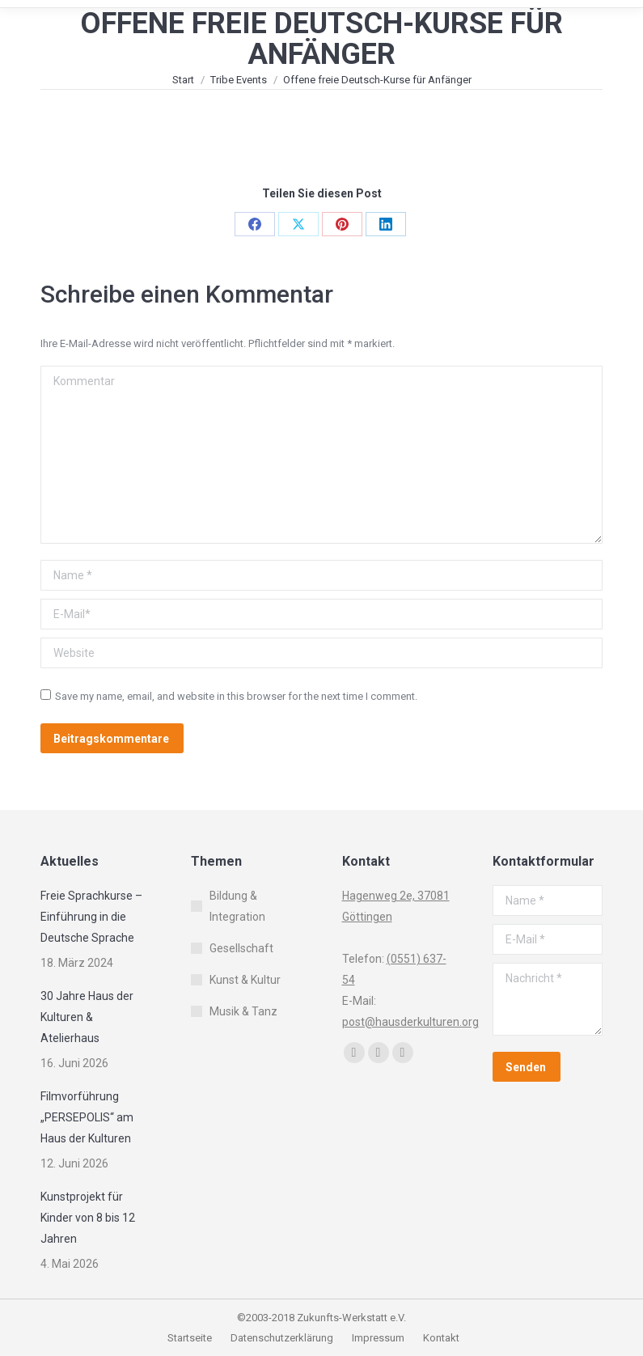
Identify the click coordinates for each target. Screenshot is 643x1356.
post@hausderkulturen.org (410, 1021)
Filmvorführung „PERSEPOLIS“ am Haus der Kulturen (86, 1117)
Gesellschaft (241, 948)
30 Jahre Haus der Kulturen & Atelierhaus (86, 1017)
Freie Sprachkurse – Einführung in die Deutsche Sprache (91, 916)
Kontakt (441, 1338)
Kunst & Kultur (245, 979)
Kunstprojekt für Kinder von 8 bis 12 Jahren (87, 1217)
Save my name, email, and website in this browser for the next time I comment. (236, 696)
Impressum (379, 1338)
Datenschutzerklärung (282, 1338)
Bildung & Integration (237, 906)
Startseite (190, 1338)
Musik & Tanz (243, 1011)
